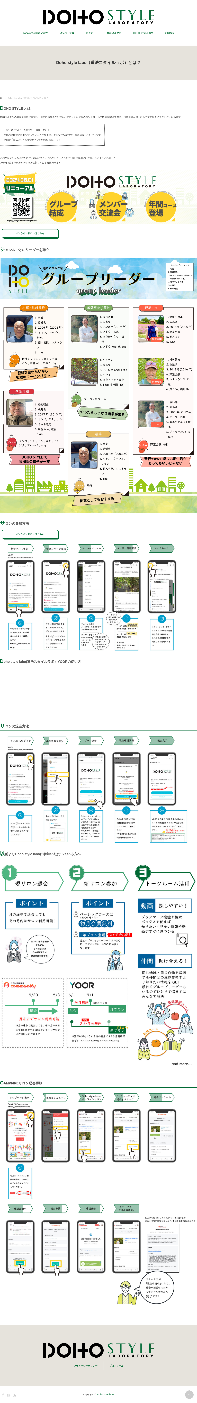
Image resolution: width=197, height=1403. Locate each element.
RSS (14, 1394)
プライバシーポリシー (85, 1365)
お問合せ (169, 33)
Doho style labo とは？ (35, 33)
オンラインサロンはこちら (30, 233)
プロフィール (116, 1365)
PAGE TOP (189, 1394)
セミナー (90, 33)
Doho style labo (105, 1394)
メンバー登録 (67, 33)
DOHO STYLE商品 (143, 33)
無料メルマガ (114, 33)
